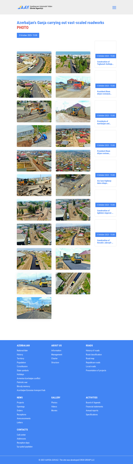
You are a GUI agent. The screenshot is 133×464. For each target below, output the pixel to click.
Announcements (24, 418)
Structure (55, 362)
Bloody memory (23, 386)
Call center (21, 435)
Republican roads (93, 362)
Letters (20, 422)
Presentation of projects (96, 370)
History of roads (93, 350)
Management (56, 354)
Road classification (94, 354)
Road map (90, 358)
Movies (54, 410)
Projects (20, 402)
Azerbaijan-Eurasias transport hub (31, 390)
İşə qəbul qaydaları (25, 446)
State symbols (23, 370)
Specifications (92, 414)
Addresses (21, 438)
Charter (54, 358)
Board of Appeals (93, 402)
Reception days (23, 442)
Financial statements (94, 406)
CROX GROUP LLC (87, 460)
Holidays (20, 374)
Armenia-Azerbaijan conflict (28, 378)
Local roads (91, 366)
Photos (54, 402)
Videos (54, 406)
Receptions (21, 414)
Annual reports (92, 410)
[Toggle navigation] (114, 7)
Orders (20, 410)
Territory (20, 358)
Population (21, 362)
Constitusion (22, 366)
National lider (22, 350)
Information (56, 350)
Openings (21, 406)
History (20, 354)
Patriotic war (22, 382)
